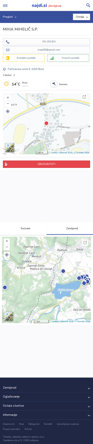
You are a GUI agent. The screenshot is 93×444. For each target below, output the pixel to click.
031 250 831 (49, 41)
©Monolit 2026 (66, 152)
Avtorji (28, 429)
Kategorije (33, 424)
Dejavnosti (9, 424)
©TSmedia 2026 (81, 152)
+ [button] (8, 98)
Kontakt (48, 424)
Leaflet (54, 152)
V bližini (7, 75)
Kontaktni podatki (26, 57)
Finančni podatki (70, 57)
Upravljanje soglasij (68, 424)
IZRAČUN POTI (46, 164)
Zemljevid (70, 228)
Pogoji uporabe (11, 429)
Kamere (63, 84)
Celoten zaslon (84, 97)
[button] (8, 111)
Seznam (23, 228)
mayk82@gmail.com (49, 49)
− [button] (8, 104)
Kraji (21, 424)
